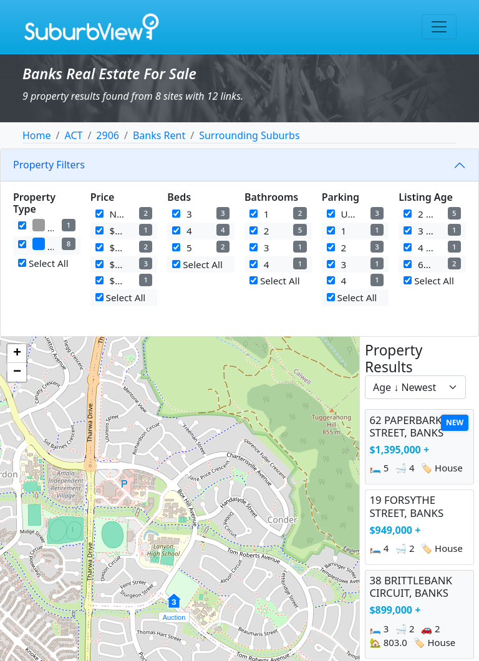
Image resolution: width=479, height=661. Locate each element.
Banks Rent (159, 135)
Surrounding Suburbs (249, 135)
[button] (174, 607)
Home (36, 135)
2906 (107, 135)
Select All (43, 263)
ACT (73, 135)
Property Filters (49, 164)
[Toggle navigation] (439, 26)
